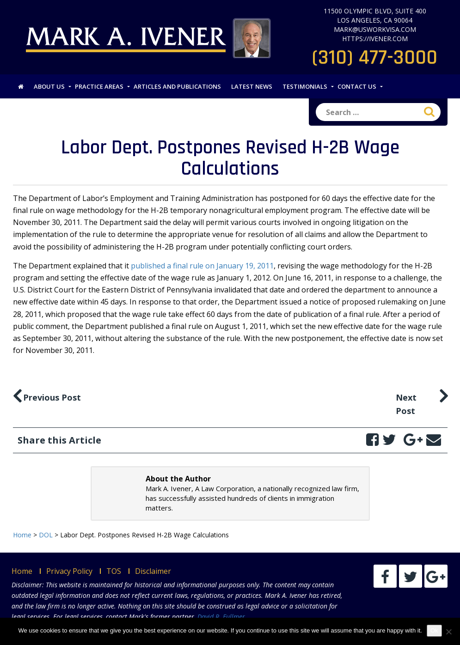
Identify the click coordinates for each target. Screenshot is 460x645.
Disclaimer (153, 571)
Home (22, 571)
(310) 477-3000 (374, 57)
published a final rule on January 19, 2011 (202, 266)
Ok (434, 630)
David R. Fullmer (221, 616)
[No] (448, 631)
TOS (113, 571)
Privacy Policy (69, 571)
